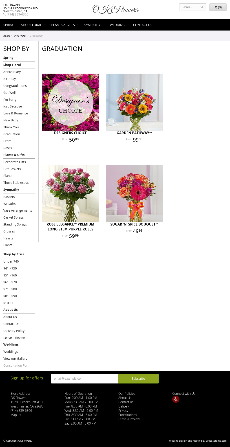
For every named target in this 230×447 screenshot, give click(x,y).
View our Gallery (15, 358)
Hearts (8, 238)
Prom (7, 141)
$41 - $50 (10, 268)
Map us (16, 415)
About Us (10, 309)
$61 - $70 (10, 282)
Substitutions (127, 415)
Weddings (118, 25)
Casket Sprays (13, 217)
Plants (7, 175)
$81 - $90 (10, 296)
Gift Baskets (12, 169)
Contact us (125, 402)
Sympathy (92, 25)
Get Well (9, 92)
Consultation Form (17, 365)
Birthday (9, 79)
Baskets (9, 197)
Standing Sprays (15, 224)
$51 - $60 (10, 275)
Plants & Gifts (63, 25)
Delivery (124, 406)
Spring (8, 25)
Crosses (9, 231)
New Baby (10, 120)
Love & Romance (15, 113)
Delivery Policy (13, 331)
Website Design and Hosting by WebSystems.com (198, 440)
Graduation (11, 134)
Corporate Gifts (14, 162)
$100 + (8, 303)
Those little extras (16, 182)
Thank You (11, 127)
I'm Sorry (9, 99)
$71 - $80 (10, 289)
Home (6, 35)
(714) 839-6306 (15, 14)
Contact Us (142, 25)
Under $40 (11, 261)
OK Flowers (115, 10)
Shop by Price (13, 254)
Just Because (12, 106)
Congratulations (15, 85)
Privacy (123, 410)
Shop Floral (31, 25)
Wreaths (9, 204)
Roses (7, 148)
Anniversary (12, 72)
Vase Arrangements (17, 210)
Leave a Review (14, 337)
